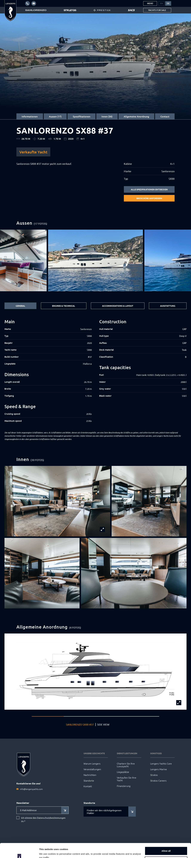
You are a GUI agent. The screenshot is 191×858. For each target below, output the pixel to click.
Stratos (154, 774)
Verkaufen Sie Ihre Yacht (126, 779)
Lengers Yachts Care (161, 763)
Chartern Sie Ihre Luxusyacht (126, 764)
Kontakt (88, 786)
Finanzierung (123, 786)
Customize (166, 847)
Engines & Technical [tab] (63, 305)
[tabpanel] (95, 371)
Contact (164, 116)
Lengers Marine (158, 769)
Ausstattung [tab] (167, 305)
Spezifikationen (81, 116)
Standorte (89, 780)
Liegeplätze (123, 771)
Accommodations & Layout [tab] (117, 305)
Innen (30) (106, 116)
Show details (46, 852)
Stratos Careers (158, 780)
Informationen (30, 116)
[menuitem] (161, 3)
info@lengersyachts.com (31, 789)
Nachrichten (90, 774)
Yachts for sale (157, 10)
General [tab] (20, 305)
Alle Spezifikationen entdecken (149, 189)
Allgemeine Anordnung (136, 116)
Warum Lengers (92, 763)
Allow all (166, 837)
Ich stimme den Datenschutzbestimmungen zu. (43, 819)
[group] (95, 260)
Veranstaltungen (92, 769)
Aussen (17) (55, 116)
